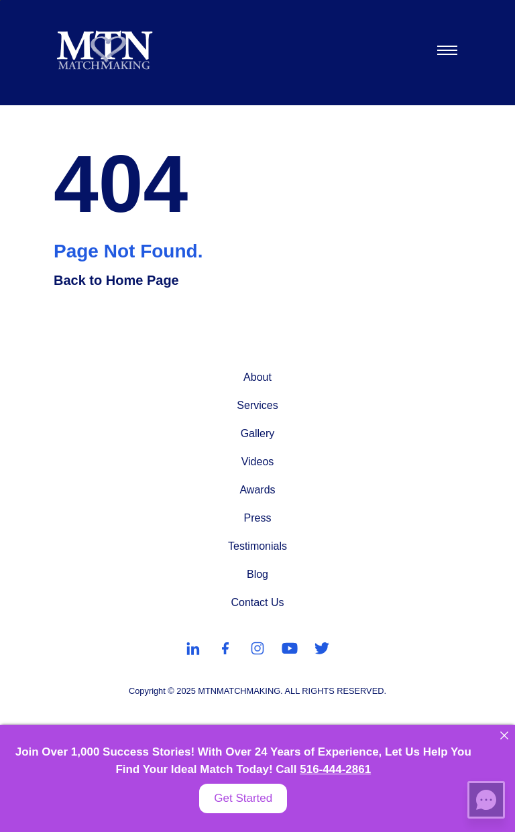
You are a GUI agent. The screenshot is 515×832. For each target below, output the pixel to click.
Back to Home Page (116, 280)
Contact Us (257, 602)
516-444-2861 (335, 769)
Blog (257, 574)
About (257, 377)
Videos (257, 461)
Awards (257, 489)
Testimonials (257, 546)
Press (258, 518)
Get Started (243, 798)
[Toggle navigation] (446, 50)
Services (257, 405)
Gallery (258, 433)
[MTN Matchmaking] (105, 50)
